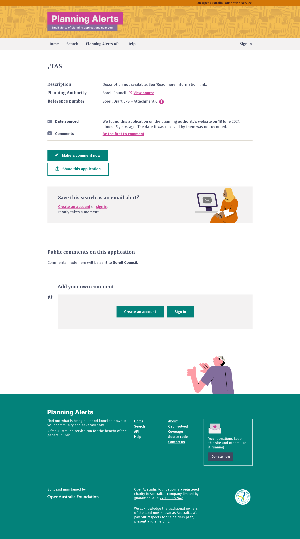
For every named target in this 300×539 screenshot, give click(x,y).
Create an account (74, 206)
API (136, 431)
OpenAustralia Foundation (155, 489)
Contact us (176, 442)
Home (138, 421)
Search (139, 426)
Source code (178, 437)
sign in (101, 206)
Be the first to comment (123, 134)
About (173, 421)
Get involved (178, 426)
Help (137, 437)
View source (144, 93)
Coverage (175, 431)
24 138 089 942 (171, 498)
